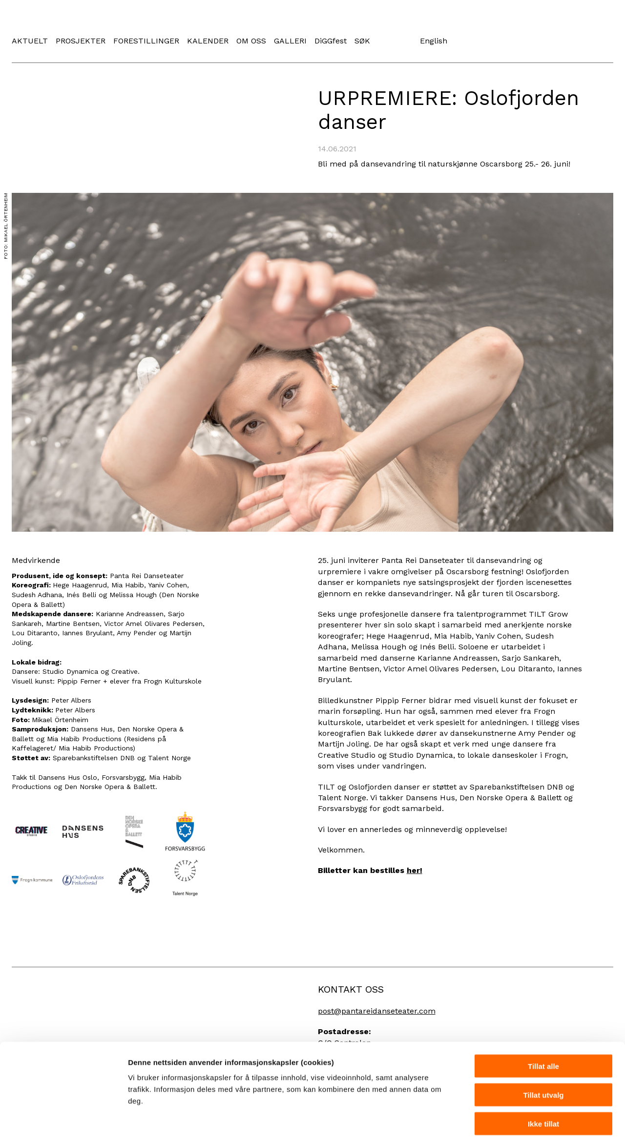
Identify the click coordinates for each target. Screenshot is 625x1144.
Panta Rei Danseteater (123, 21)
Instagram (403, 40)
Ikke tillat (543, 1082)
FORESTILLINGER (146, 40)
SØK (362, 40)
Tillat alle (543, 1024)
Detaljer (520, 1125)
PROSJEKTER (80, 40)
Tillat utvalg (543, 1053)
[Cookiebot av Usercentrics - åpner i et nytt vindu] (63, 1125)
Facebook (387, 40)
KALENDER (208, 40)
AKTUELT (30, 40)
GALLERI (290, 40)
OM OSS (251, 40)
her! (414, 870)
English (433, 40)
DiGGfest (330, 40)
